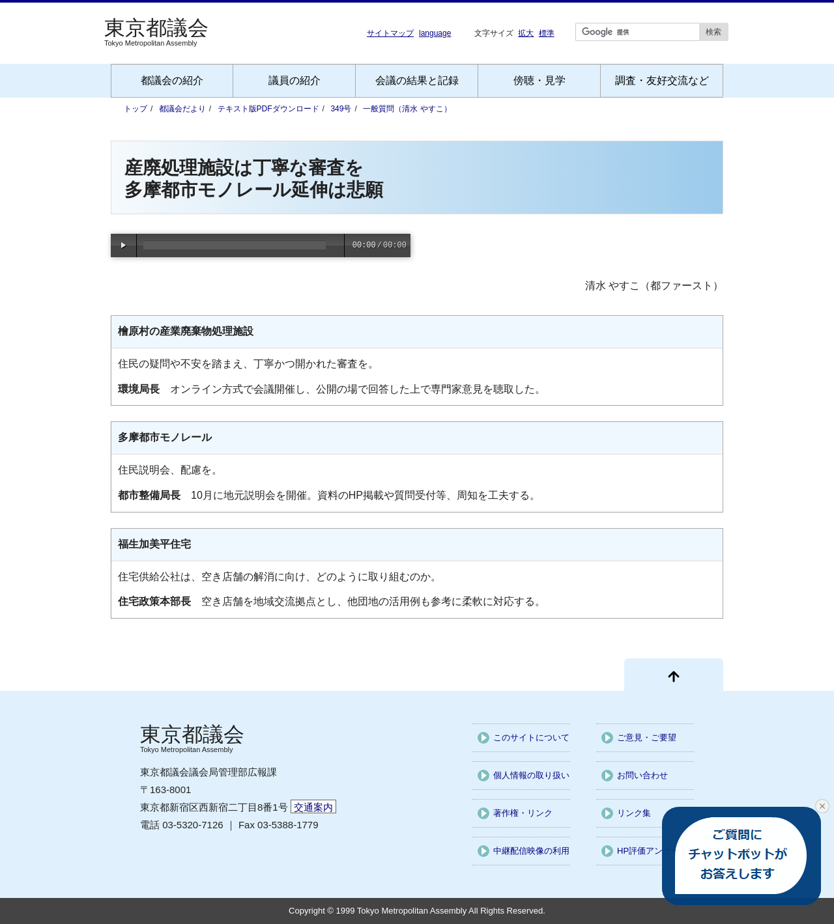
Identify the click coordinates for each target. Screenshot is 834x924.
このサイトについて (531, 737)
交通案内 (313, 807)
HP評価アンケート (652, 851)
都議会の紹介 (172, 80)
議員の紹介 (294, 80)
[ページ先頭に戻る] (673, 674)
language (435, 33)
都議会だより (182, 108)
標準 (546, 33)
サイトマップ (390, 33)
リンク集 (634, 813)
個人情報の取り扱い (531, 775)
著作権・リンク (523, 813)
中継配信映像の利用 (531, 851)
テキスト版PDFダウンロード (268, 108)
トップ (135, 108)
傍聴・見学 (539, 80)
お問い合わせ (642, 775)
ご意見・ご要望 (646, 737)
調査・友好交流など (662, 80)
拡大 (526, 33)
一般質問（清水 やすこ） (407, 108)
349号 (340, 108)
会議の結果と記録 (417, 80)
